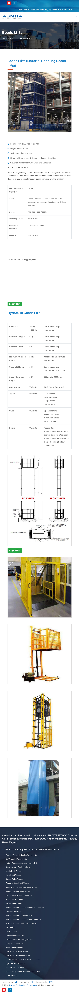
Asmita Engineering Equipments (23, 985)
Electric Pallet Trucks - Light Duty (19, 895)
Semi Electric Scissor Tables (17, 952)
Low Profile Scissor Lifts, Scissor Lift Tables (23, 960)
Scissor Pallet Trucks (14, 879)
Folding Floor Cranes (14, 903)
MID (16, 982)
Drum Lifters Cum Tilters (15, 968)
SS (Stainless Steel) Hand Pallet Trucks (21, 887)
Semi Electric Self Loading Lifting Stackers (22, 923)
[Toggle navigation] (76, 15)
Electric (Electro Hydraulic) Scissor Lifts (21, 855)
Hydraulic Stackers (13, 911)
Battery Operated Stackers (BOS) (19, 915)
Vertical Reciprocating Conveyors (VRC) (21, 863)
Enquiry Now (14, 304)
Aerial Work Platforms (14, 948)
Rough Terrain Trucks (14, 899)
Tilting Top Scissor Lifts (15, 944)
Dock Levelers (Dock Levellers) (18, 867)
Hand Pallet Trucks (13, 875)
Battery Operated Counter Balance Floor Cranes (25, 907)
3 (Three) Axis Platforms (15, 964)
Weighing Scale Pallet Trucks (17, 883)
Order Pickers (11, 976)
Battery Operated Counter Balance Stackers (23, 919)
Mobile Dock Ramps (13, 871)
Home (4, 38)
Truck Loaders (11, 932)
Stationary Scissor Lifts (15, 936)
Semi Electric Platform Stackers (18, 956)
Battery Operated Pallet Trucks (18, 891)
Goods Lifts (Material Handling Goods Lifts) (23, 972)
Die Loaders (10, 927)
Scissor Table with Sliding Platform (19, 940)
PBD (51, 982)
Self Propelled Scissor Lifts (16, 859)
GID (32, 982)
